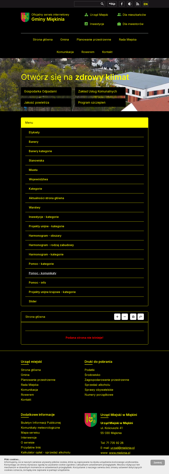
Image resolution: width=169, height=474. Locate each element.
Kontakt (107, 52)
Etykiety (34, 132)
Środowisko (92, 375)
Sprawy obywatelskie (99, 389)
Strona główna (43, 39)
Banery (33, 141)
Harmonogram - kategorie (46, 254)
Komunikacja (65, 52)
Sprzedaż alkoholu (97, 384)
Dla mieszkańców (134, 14)
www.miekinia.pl (119, 453)
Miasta (33, 170)
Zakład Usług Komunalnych (97, 91)
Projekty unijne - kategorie (46, 226)
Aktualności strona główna (46, 198)
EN (146, 4)
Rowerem (87, 52)
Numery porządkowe (99, 394)
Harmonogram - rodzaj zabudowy (51, 245)
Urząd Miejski (99, 14)
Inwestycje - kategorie (44, 217)
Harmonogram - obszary (45, 235)
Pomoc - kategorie (41, 264)
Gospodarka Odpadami (40, 91)
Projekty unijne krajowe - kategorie (52, 292)
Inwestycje (97, 24)
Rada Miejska (127, 39)
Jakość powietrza (36, 102)
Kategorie (35, 188)
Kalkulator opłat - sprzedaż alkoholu (45, 452)
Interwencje (29, 437)
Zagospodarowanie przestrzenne (107, 380)
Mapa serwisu (30, 432)
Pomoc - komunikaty (42, 273)
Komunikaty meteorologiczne (40, 427)
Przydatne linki (31, 447)
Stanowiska (36, 160)
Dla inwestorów (133, 24)
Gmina (64, 39)
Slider (33, 301)
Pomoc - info (37, 282)
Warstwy (34, 207)
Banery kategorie (40, 151)
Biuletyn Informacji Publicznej (41, 422)
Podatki (89, 370)
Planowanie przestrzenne (94, 39)
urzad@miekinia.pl (122, 448)
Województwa (38, 179)
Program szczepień (91, 102)
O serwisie (28, 442)
